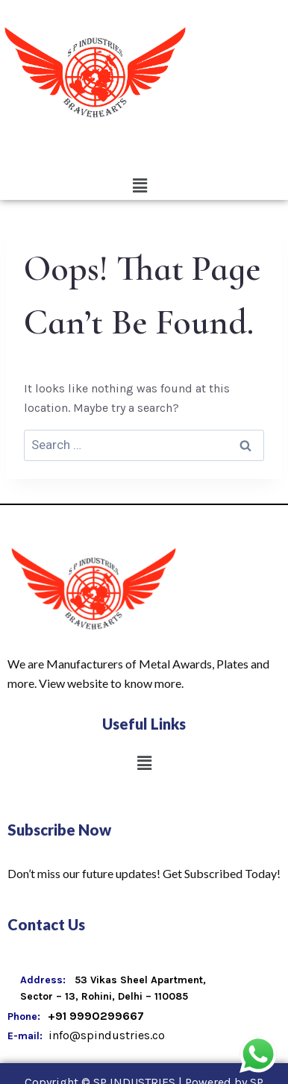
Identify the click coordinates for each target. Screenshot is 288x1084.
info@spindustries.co (105, 1035)
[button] (140, 186)
